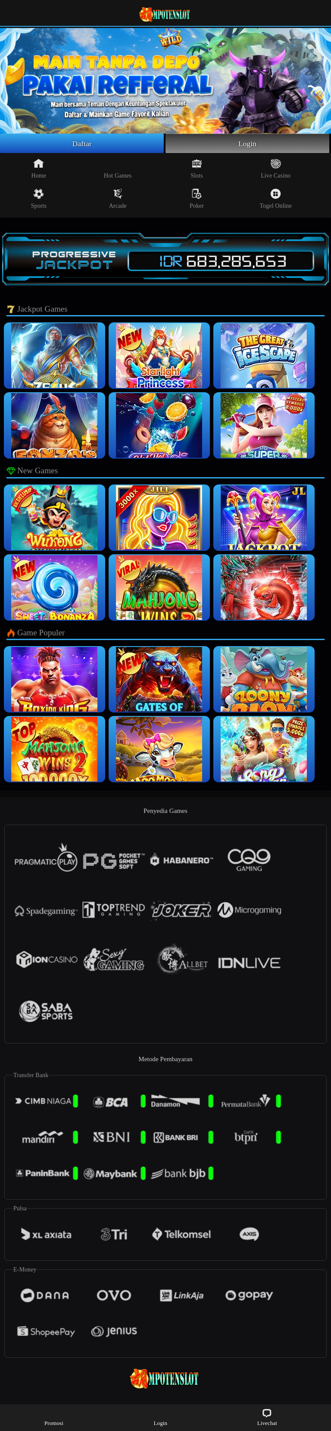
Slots (196, 169)
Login (247, 143)
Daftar (82, 143)
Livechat (267, 1417)
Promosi (53, 1417)
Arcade (118, 199)
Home (39, 169)
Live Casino (275, 169)
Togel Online (276, 199)
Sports (39, 199)
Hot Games (117, 169)
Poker (197, 199)
